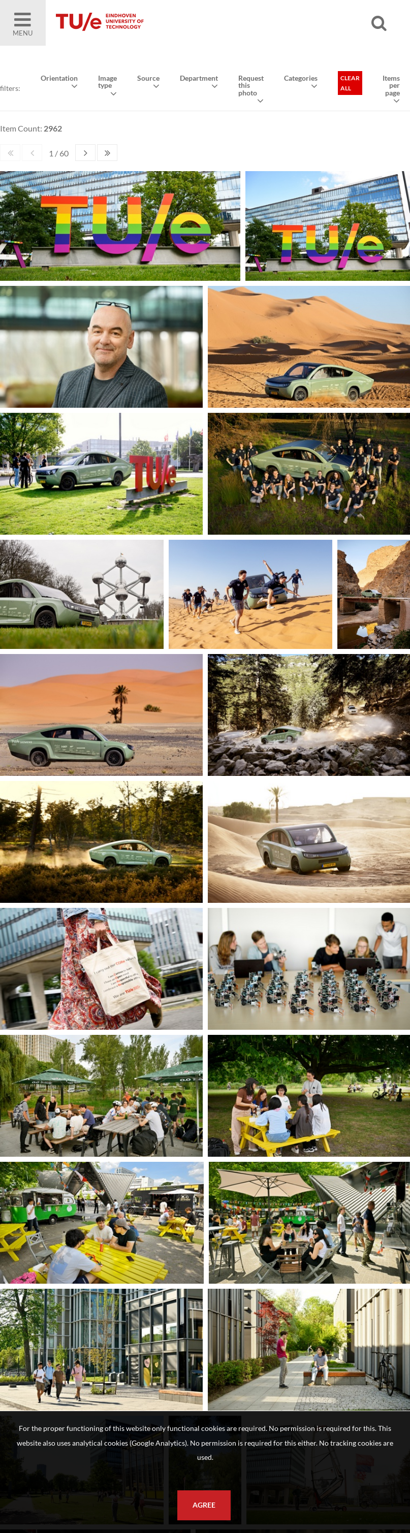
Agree (204, 1505)
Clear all (350, 83)
